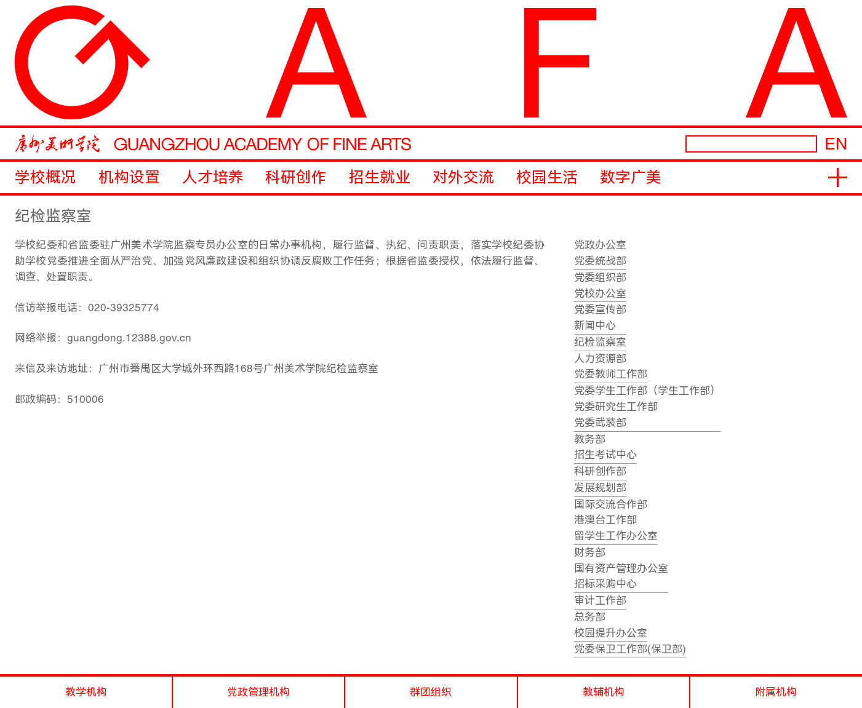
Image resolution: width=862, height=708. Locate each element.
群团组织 (431, 692)
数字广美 (630, 177)
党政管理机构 (258, 692)
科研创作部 (600, 471)
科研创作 (296, 177)
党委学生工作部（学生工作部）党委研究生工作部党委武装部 (647, 406)
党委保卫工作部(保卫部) (630, 649)
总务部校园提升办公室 (610, 625)
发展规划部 (600, 488)
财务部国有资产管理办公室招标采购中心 (621, 568)
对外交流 (463, 177)
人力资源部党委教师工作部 (610, 366)
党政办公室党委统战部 (600, 253)
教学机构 (86, 692)
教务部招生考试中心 (605, 447)
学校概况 (45, 177)
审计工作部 (600, 600)
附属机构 (776, 692)
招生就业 (379, 177)
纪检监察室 (600, 342)
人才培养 (213, 177)
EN (835, 143)
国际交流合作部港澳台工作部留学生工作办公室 (616, 520)
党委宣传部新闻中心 (600, 317)
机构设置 (129, 177)
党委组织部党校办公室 (600, 285)
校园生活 (547, 177)
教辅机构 (604, 692)
